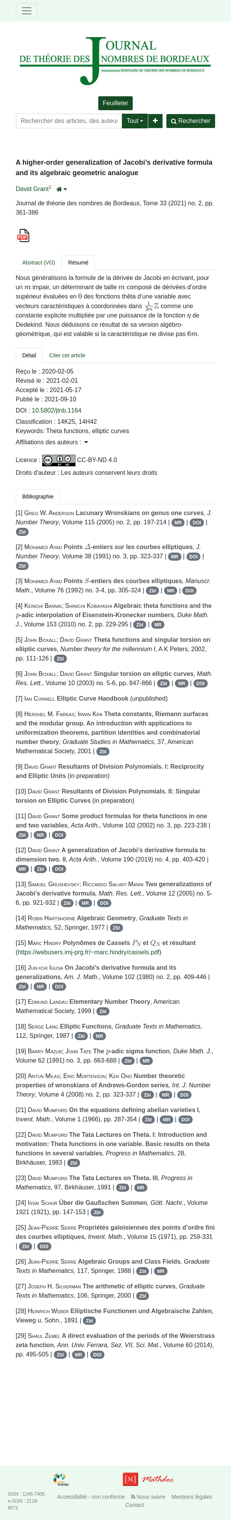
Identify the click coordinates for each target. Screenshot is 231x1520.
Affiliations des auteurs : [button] (52, 442)
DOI (197, 522)
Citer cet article (67, 355)
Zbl (22, 532)
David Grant (32, 189)
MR (178, 522)
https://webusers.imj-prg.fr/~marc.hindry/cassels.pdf (88, 952)
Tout (132, 121)
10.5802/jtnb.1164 (56, 410)
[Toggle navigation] (27, 11)
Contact (134, 1505)
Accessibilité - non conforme (91, 1497)
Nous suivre (148, 1497)
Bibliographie (38, 496)
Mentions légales (192, 1497)
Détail (29, 355)
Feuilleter (115, 103)
